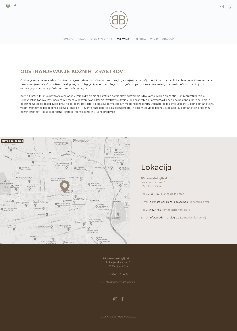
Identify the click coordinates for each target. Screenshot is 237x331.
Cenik (154, 39)
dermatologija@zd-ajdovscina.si (169, 201)
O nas (81, 39)
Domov (68, 39)
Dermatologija (101, 39)
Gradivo (168, 39)
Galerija (139, 39)
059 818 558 (153, 193)
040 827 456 (153, 209)
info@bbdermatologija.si (164, 217)
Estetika (122, 39)
